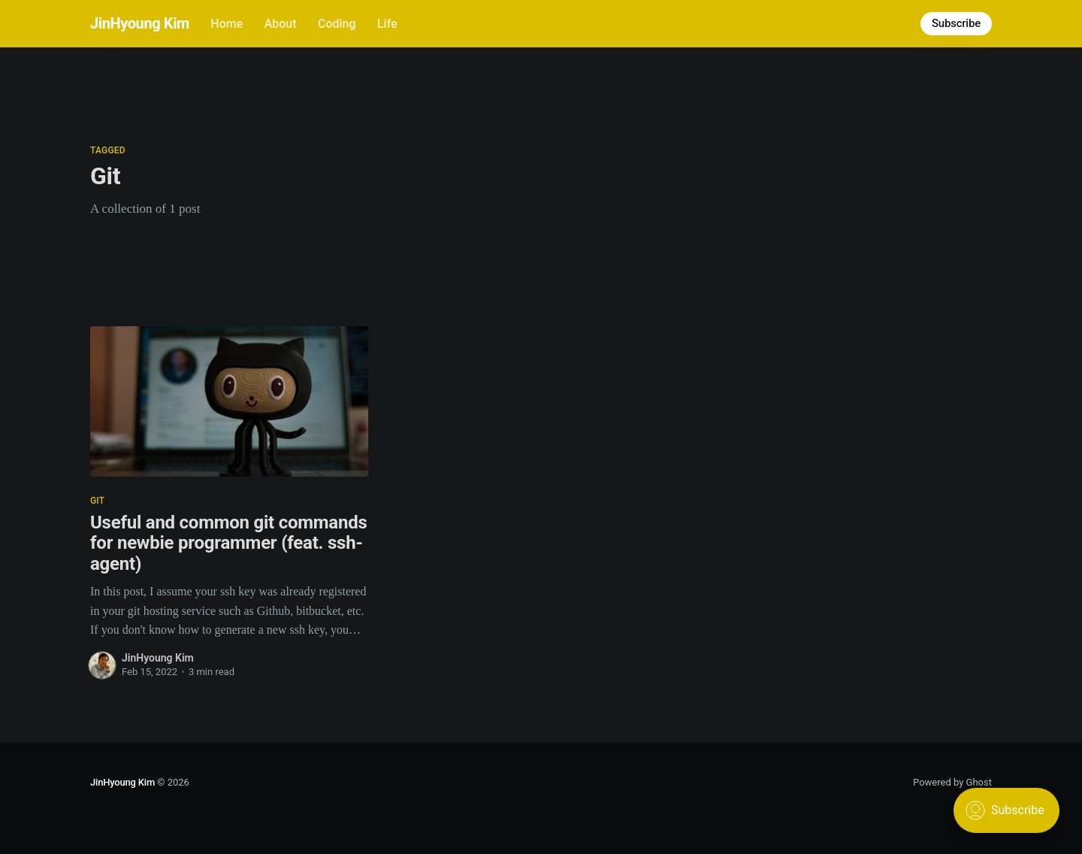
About (280, 24)
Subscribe (956, 23)
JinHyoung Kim (139, 23)
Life (387, 24)
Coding (337, 24)
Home (226, 24)
